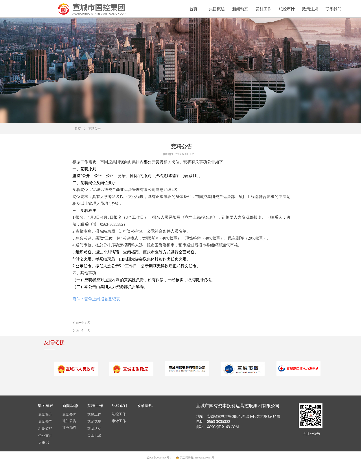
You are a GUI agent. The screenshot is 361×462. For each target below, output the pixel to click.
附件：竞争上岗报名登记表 (96, 299)
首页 (78, 128)
